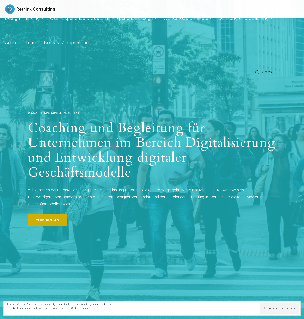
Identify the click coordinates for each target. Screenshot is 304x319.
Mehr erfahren (47, 220)
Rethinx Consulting (36, 9)
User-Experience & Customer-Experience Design (67, 23)
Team (197, 23)
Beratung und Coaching (158, 23)
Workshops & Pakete (120, 23)
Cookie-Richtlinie (80, 308)
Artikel (184, 23)
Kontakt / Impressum (219, 23)
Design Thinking (17, 23)
